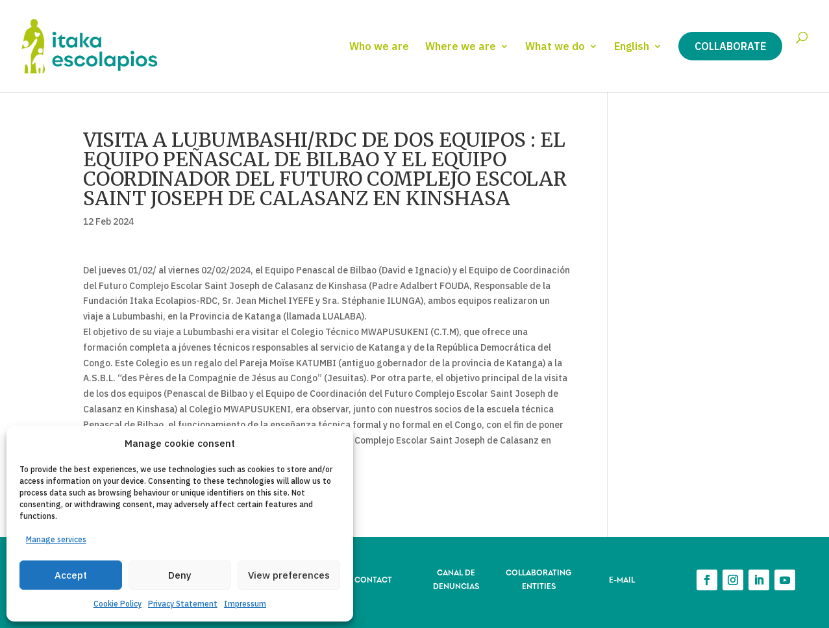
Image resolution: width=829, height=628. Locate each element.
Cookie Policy (117, 604)
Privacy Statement (182, 604)
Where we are (460, 47)
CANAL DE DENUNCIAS (456, 578)
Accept (71, 575)
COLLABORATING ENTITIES (538, 578)
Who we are (379, 47)
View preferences (289, 575)
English (631, 47)
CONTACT (373, 579)
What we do (555, 47)
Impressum (245, 604)
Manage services (56, 539)
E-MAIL (622, 579)
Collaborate (730, 46)
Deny (180, 575)
